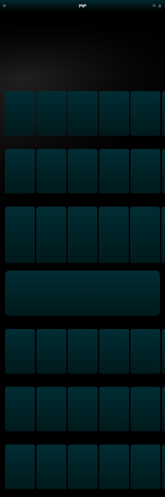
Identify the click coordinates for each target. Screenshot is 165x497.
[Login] (160, 5)
